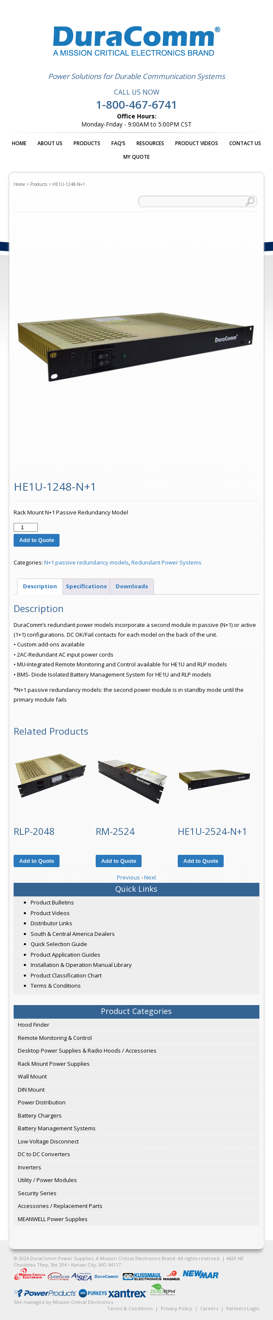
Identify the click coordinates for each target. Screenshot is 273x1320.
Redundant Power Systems (166, 562)
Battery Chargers (40, 1115)
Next (150, 877)
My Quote (136, 156)
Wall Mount (32, 1076)
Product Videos (196, 143)
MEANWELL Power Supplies (53, 1219)
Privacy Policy (176, 1308)
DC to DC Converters (44, 1154)
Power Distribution (41, 1102)
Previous (128, 877)
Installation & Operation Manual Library (81, 965)
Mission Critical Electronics (83, 1302)
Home (19, 143)
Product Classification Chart (66, 975)
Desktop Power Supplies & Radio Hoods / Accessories (87, 1050)
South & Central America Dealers (73, 934)
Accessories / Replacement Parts (60, 1206)
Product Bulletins (52, 902)
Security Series (37, 1193)
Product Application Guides (65, 954)
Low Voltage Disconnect (48, 1141)
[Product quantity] (25, 527)
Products (87, 143)
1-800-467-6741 (136, 104)
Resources (150, 143)
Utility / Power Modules (47, 1180)
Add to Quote (36, 540)
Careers (209, 1308)
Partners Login (242, 1308)
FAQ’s (118, 143)
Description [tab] (40, 586)
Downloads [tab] (132, 586)
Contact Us (245, 143)
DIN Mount (31, 1089)
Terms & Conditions (56, 985)
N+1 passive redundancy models (86, 562)
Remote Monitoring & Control (55, 1038)
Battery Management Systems (57, 1128)
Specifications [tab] (86, 586)
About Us (50, 143)
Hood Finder (33, 1024)
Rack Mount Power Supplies (54, 1063)
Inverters (29, 1167)
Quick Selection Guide (59, 944)
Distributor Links (51, 923)
